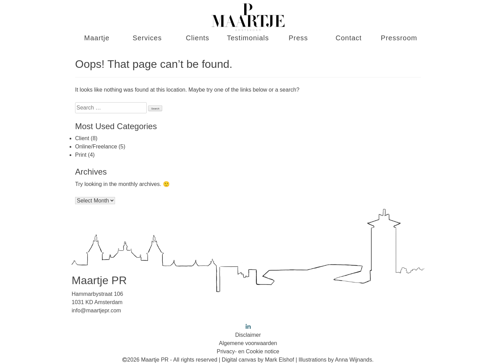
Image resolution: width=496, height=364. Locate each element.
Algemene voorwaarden (248, 343)
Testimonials (248, 38)
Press (298, 38)
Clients (197, 38)
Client (82, 138)
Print (80, 155)
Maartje (97, 38)
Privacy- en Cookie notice (248, 351)
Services (147, 38)
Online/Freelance (96, 146)
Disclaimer (248, 335)
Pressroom (399, 38)
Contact (348, 38)
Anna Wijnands (353, 360)
